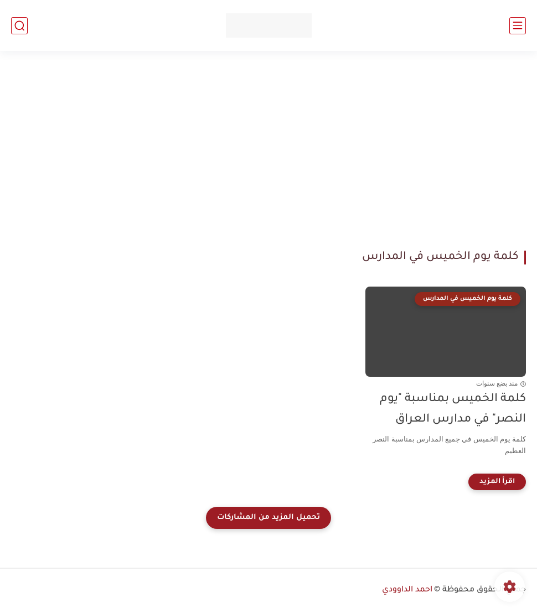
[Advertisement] (268, 150)
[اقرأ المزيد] (497, 482)
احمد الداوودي (407, 590)
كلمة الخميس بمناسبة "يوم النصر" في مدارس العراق (453, 409)
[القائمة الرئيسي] (517, 25)
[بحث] (19, 25)
